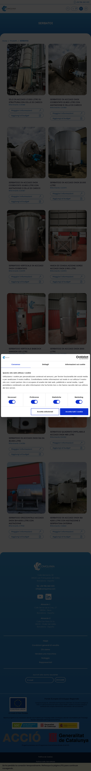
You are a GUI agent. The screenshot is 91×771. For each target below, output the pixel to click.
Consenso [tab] (15, 364)
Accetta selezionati (45, 412)
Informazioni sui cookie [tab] (75, 364)
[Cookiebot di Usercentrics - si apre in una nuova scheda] (78, 357)
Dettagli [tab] (45, 364)
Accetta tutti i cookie (74, 412)
